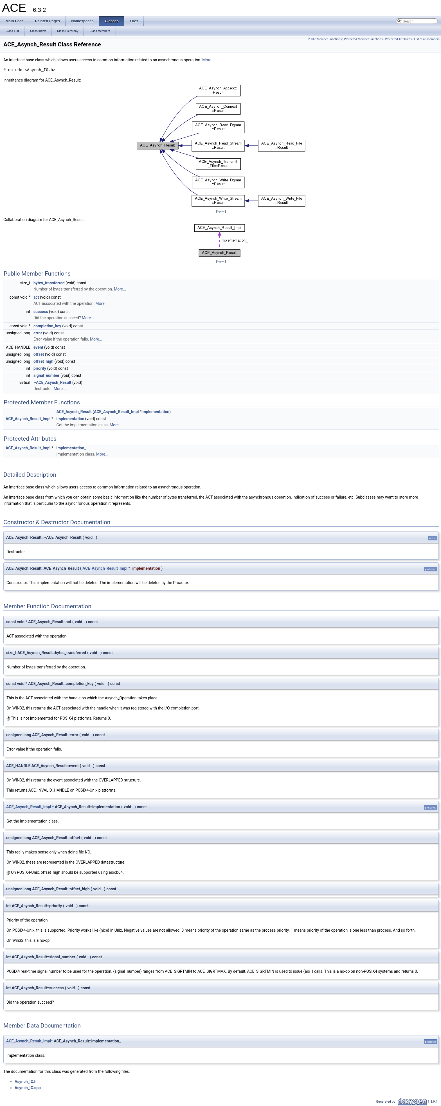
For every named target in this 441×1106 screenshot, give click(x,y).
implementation (155, 411)
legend (221, 211)
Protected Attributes (398, 39)
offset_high (43, 361)
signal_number (46, 375)
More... (208, 60)
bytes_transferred (49, 283)
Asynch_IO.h (26, 1081)
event (38, 347)
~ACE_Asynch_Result (52, 382)
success (40, 311)
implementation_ (71, 448)
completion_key (47, 326)
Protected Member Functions (363, 39)
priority (39, 368)
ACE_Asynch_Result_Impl (116, 411)
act (36, 297)
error (37, 333)
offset (38, 354)
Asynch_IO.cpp (28, 1087)
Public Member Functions (325, 39)
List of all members (427, 39)
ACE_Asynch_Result (73, 411)
